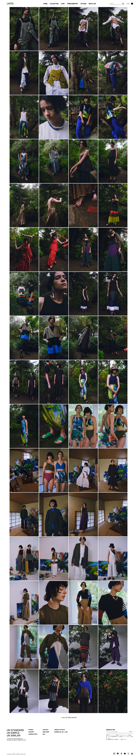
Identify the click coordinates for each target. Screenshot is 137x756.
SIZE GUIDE (46, 732)
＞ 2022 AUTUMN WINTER (68, 717)
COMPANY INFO (32, 734)
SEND (130, 731)
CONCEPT (31, 732)
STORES (30, 729)
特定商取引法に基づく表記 (61, 732)
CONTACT (45, 729)
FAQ (44, 734)
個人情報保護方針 (109, 739)
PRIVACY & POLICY (59, 729)
